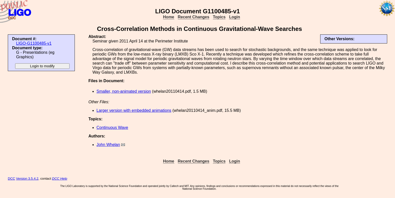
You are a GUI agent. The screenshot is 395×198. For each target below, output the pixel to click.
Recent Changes (193, 17)
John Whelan (108, 144)
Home (168, 17)
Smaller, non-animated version (123, 91)
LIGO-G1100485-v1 (34, 43)
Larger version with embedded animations (133, 110)
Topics (219, 17)
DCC (11, 178)
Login (234, 17)
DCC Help (59, 178)
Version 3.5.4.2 (27, 178)
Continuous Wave (112, 127)
